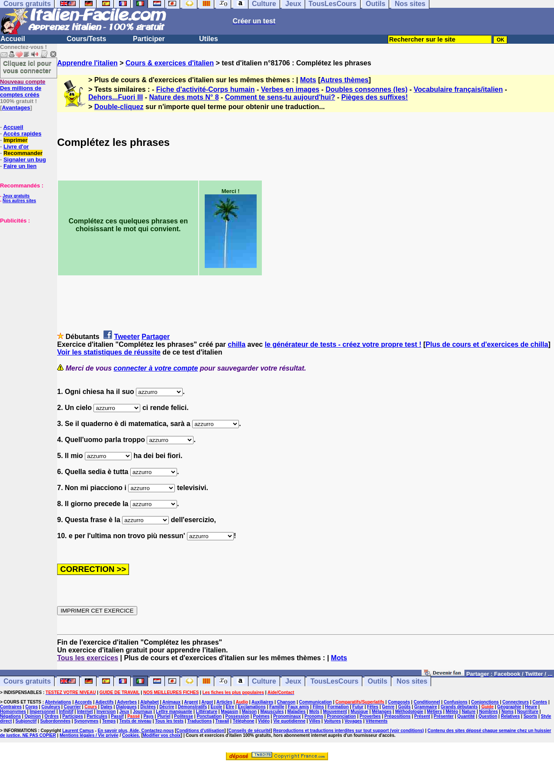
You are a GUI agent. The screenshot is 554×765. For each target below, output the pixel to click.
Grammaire (425, 706)
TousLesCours (334, 681)
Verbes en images (290, 89)
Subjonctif (26, 721)
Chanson (286, 702)
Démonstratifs (192, 706)
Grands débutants (459, 706)
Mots (308, 80)
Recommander (22, 153)
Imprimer (15, 140)
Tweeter (127, 336)
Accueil (12, 38)
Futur (358, 706)
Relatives (510, 716)
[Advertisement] (26, 267)
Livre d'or (16, 146)
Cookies (130, 735)
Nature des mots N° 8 (184, 97)
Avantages (16, 107)
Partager (156, 336)
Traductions (199, 721)
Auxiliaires (262, 702)
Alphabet (149, 702)
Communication (315, 702)
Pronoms (313, 716)
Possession (237, 716)
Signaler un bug (24, 159)
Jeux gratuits (16, 196)
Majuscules (272, 711)
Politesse (183, 716)
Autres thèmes (344, 80)
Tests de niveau (135, 721)
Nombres (488, 711)
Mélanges (382, 711)
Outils (377, 681)
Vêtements (377, 721)
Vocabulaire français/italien (458, 89)
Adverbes (127, 702)
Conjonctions (485, 702)
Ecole (216, 706)
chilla (236, 344)
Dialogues (126, 706)
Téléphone (243, 721)
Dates (106, 706)
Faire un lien (20, 166)
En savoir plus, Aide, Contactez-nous (136, 730)
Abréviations (58, 702)
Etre (230, 706)
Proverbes (370, 716)
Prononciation (341, 716)
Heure (531, 706)
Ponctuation (209, 716)
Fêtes (372, 706)
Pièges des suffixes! (374, 97)
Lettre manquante (174, 711)
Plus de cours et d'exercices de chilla (486, 344)
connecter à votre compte (156, 368)
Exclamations (251, 706)
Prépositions (397, 716)
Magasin (229, 711)
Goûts (404, 706)
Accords (83, 702)
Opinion (33, 716)
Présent (422, 716)
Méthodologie (409, 711)
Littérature (206, 711)
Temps (109, 721)
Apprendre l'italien (87, 63)
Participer (149, 38)
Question (487, 716)
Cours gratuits (27, 681)
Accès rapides (22, 133)
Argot (207, 702)
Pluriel (164, 716)
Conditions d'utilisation (201, 730)
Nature (469, 711)
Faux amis (298, 706)
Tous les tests (169, 721)
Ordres (52, 716)
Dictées (148, 706)
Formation (338, 706)
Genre (388, 706)
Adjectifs (104, 702)
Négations (10, 716)
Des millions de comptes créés (22, 88)
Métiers (434, 711)
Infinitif (66, 711)
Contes (539, 702)
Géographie (509, 706)
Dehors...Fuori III (115, 97)
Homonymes (13, 711)
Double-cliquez (119, 106)
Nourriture (527, 711)
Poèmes (261, 716)
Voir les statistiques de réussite (109, 352)
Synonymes (86, 721)
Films (318, 706)
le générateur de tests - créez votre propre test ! (343, 344)
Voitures (332, 721)
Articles (224, 702)
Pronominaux (287, 716)
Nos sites (411, 681)
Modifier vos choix (162, 735)
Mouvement (335, 711)
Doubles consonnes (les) (366, 89)
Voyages (353, 721)
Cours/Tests (86, 38)
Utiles (208, 38)
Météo (452, 711)
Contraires (11, 706)
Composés (399, 702)
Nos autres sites (19, 200)
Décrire (166, 706)
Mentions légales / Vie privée (89, 735)
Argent (191, 702)
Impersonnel (42, 711)
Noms (508, 711)
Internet (85, 711)
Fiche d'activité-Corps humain (205, 89)
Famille (276, 706)
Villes (314, 721)
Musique (359, 711)
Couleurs (51, 706)
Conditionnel (427, 702)
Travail (222, 721)
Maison (249, 711)
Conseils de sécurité (250, 730)
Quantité (466, 716)
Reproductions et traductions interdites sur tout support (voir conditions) (348, 730)
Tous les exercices (87, 658)
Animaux (171, 702)
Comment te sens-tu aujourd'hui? (280, 97)
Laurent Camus (78, 730)
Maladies (296, 711)
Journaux (142, 711)
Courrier (72, 706)
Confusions (455, 702)
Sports (530, 716)
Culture (264, 681)
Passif (117, 716)
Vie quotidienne (289, 721)
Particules (97, 716)
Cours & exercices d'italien (170, 63)
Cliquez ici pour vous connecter (27, 66)
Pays (148, 716)
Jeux (293, 681)
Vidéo (264, 721)
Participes (72, 716)
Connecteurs (515, 702)
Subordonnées (55, 721)
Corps (31, 706)
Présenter (444, 716)
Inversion (106, 711)
